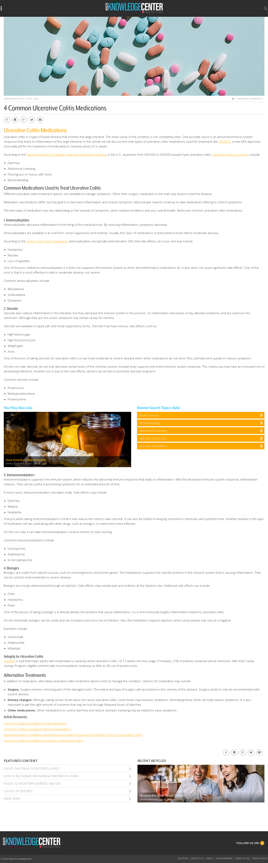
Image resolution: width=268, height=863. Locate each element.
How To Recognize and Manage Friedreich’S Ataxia (41, 776)
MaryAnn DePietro (14, 98)
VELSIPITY (225, 141)
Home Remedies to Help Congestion (26, 460)
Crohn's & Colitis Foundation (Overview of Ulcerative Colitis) (43, 740)
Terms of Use (242, 858)
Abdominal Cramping (153, 431)
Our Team (183, 858)
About (209, 858)
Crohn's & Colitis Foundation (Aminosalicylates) (35, 723)
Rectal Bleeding (149, 423)
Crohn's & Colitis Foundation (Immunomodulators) (37, 729)
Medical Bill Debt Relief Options (162, 795)
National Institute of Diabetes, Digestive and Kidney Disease (66, 154)
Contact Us (197, 858)
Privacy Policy (260, 858)
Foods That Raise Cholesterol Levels (32, 768)
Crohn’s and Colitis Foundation (46, 241)
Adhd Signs (12, 798)
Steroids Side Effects (153, 446)
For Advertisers (224, 858)
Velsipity (9, 661)
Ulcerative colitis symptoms (231, 154)
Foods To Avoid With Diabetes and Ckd (32, 783)
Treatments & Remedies (249, 98)
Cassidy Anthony (148, 799)
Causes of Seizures (18, 791)
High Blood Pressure (153, 438)
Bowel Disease (149, 415)
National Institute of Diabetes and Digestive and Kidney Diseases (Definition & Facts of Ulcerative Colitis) (73, 735)
